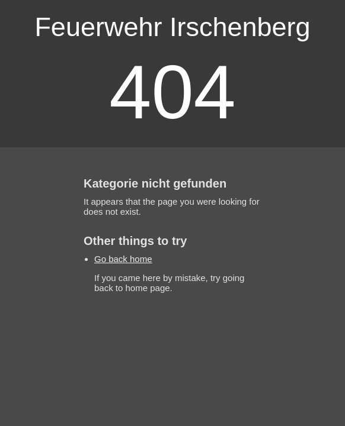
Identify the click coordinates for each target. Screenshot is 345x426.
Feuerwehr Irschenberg (172, 27)
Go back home (123, 259)
